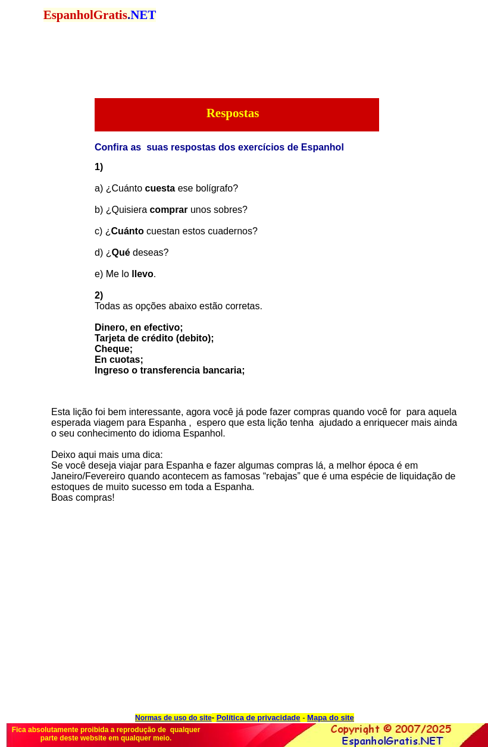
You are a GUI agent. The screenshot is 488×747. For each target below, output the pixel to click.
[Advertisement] (137, 166)
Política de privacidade (259, 717)
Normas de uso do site (173, 718)
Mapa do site (330, 717)
